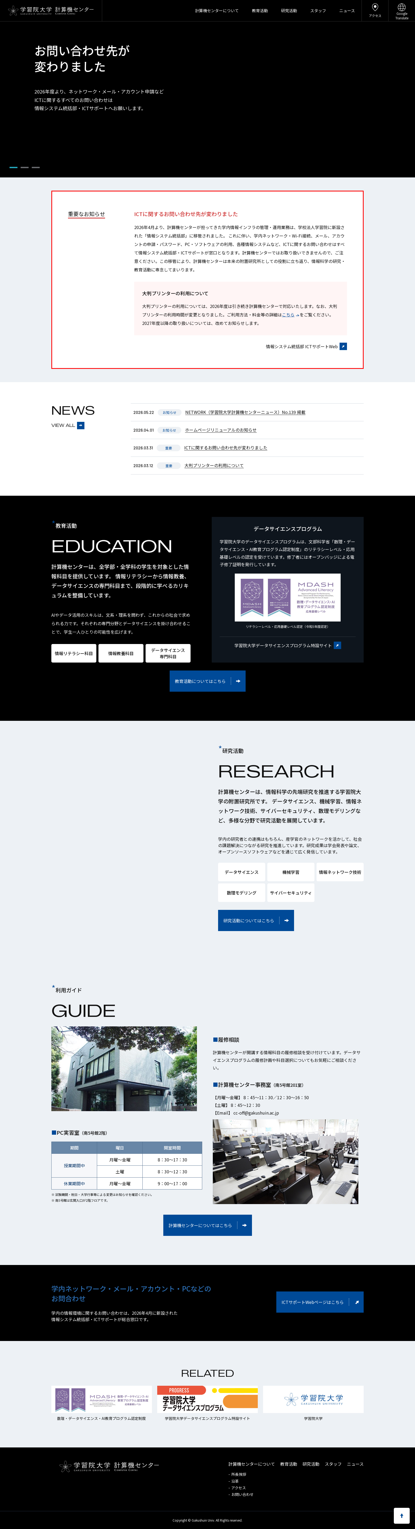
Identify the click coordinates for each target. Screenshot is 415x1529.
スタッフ (318, 10)
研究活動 (289, 10)
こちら (288, 314)
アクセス (375, 9)
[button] (13, 167)
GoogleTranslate (402, 10)
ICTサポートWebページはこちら (313, 1302)
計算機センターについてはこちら (200, 1225)
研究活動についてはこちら (248, 920)
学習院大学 (30, 11)
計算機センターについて (217, 10)
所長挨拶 (238, 1474)
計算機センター (74, 11)
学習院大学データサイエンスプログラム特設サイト (283, 645)
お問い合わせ (242, 1494)
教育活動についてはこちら (200, 681)
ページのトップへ (402, 1516)
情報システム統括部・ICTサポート (171, 252)
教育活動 (260, 10)
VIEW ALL (63, 425)
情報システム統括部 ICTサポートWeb (302, 346)
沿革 (235, 1481)
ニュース (347, 10)
